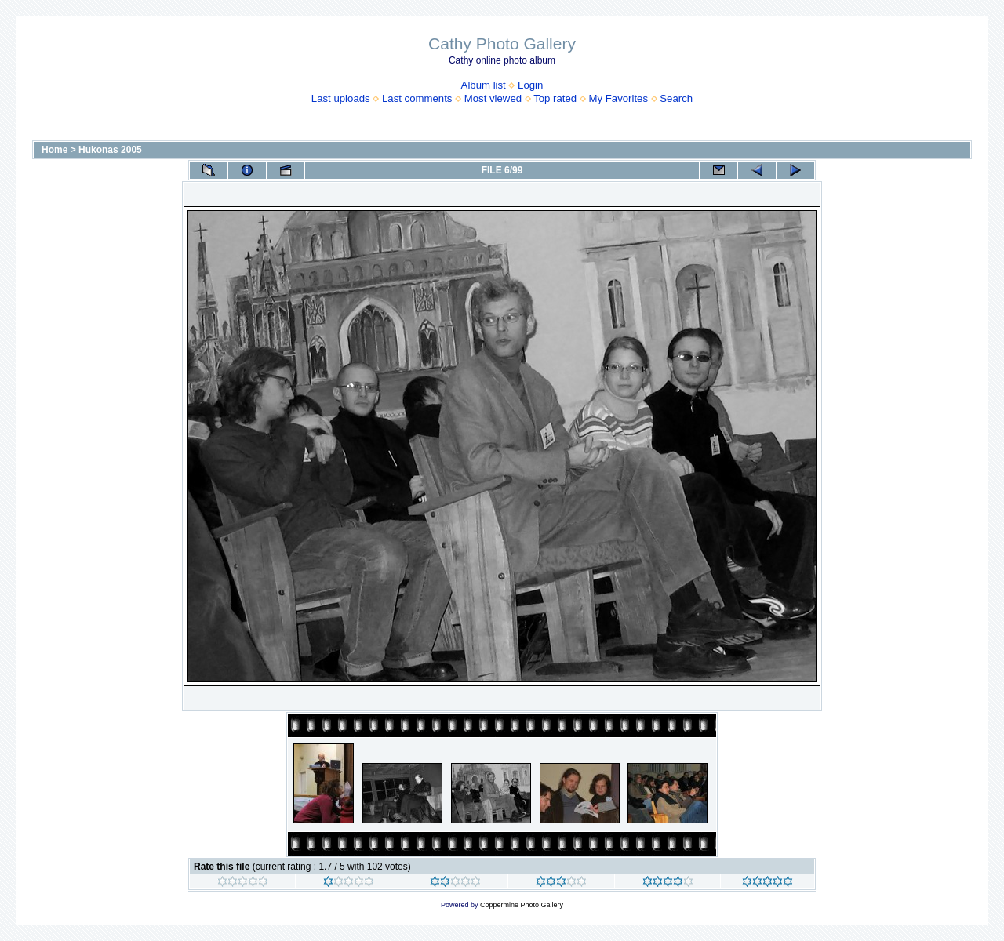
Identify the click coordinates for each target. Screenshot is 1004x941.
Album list (483, 85)
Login (530, 85)
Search (676, 98)
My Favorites (618, 98)
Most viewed (493, 98)
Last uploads (340, 98)
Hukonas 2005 (110, 149)
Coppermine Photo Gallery (521, 905)
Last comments (417, 98)
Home (54, 149)
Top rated (555, 98)
